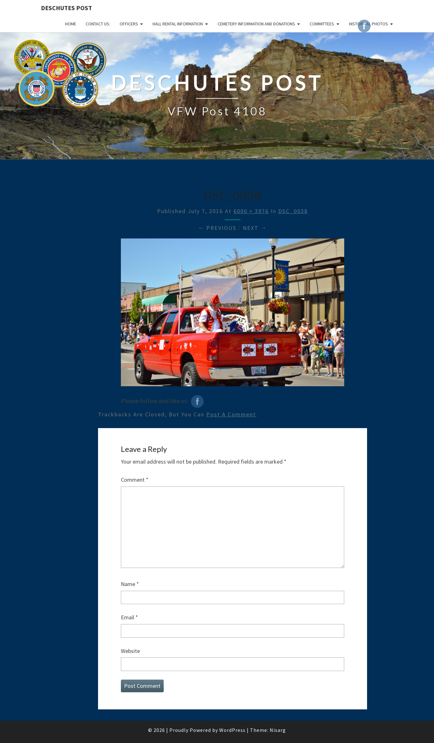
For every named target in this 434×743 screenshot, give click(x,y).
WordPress (232, 730)
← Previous (217, 227)
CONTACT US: (98, 24)
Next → (255, 227)
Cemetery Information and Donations (256, 24)
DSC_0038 (293, 211)
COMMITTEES (322, 24)
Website (130, 651)
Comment (134, 479)
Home (70, 24)
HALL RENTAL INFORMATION (178, 24)
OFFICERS (129, 24)
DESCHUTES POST (66, 8)
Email (129, 617)
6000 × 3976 (251, 211)
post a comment (231, 414)
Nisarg (278, 730)
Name (130, 584)
